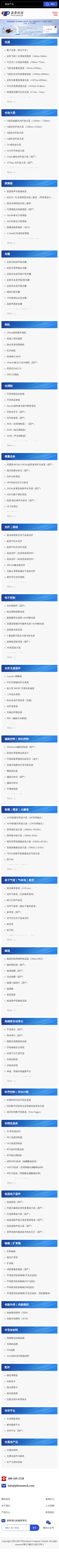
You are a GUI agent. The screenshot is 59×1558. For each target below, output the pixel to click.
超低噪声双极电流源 (17, 1001)
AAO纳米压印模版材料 (18, 1356)
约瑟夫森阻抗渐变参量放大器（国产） (25, 1208)
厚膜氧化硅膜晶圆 (15, 1338)
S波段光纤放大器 (15, 133)
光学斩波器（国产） (17, 418)
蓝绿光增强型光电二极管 (19, 203)
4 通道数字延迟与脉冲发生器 (21, 636)
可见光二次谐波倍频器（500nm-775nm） (26, 62)
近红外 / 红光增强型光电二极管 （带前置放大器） (30, 197)
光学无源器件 (13, 668)
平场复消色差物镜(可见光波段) (22, 1275)
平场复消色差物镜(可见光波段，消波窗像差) (28, 1293)
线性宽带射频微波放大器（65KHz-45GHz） (28, 841)
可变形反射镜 (13, 400)
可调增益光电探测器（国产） (21, 209)
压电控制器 (12, 1059)
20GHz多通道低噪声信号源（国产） (24, 488)
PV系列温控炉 (14, 1131)
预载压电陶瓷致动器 (17, 1041)
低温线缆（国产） (15, 1202)
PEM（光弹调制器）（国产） (21, 424)
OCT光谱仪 (12, 506)
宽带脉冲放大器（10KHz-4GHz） (23, 835)
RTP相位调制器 (14, 1155)
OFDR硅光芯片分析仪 (17, 482)
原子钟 (10, 859)
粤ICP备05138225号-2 (33, 1544)
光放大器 (10, 112)
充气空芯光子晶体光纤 (18, 918)
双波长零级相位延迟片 (18, 753)
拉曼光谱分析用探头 (17, 1399)
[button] (17, 34)
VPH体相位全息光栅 (17, 298)
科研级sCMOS (13, 356)
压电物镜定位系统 (15, 1047)
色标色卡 (11, 1381)
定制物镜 (11, 1251)
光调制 (9, 385)
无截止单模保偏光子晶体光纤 (21, 571)
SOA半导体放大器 (15, 151)
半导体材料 (11, 1330)
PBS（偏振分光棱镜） (17, 718)
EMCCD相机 (13, 374)
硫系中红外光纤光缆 (17, 547)
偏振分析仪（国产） (17, 777)
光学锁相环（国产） (17, 606)
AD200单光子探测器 (16, 215)
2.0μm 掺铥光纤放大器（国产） (22, 157)
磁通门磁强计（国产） (18, 983)
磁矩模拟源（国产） (17, 965)
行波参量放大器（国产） (19, 1214)
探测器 (9, 183)
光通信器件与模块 (15, 1456)
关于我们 (5, 1506)
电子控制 (10, 597)
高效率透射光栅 (14, 304)
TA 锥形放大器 (14, 145)
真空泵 (10, 924)
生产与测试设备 (14, 1462)
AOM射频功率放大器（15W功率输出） (26, 823)
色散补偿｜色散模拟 (17, 1304)
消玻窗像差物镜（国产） (19, 1269)
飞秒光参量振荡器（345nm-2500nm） (25, 68)
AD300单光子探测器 (16, 221)
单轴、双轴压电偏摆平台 (19, 1071)
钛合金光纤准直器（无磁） (20, 700)
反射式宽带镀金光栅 (17, 268)
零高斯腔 (11, 995)
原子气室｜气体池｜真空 (19, 880)
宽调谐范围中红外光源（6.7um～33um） (26, 92)
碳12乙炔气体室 (14, 900)
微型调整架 (12, 1375)
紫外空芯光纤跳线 (15, 577)
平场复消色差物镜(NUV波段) (21, 1281)
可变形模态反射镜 (15, 394)
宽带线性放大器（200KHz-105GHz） (24, 829)
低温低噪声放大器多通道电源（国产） (25, 1220)
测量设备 (10, 456)
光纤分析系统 (13, 476)
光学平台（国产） (15, 1431)
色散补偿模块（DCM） (18, 1318)
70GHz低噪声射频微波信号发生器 (23, 853)
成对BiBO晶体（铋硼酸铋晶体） (22, 1161)
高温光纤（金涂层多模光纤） (21, 553)
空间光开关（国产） (17, 412)
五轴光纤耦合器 (14, 712)
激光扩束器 (12, 1257)
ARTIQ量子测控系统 (17, 494)
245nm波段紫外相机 (16, 332)
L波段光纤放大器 (15, 139)
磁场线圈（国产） (15, 971)
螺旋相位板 (12, 771)
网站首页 (5, 1499)
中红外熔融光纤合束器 (18, 682)
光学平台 (10, 1410)
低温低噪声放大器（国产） (20, 1226)
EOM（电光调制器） (17, 430)
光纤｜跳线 (11, 527)
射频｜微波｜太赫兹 (17, 809)
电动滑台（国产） (15, 1035)
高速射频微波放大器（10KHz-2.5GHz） (26, 847)
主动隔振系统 (13, 1419)
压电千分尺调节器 (15, 1053)
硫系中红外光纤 (14, 541)
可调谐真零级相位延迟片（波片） (23, 759)
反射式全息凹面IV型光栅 (19, 274)
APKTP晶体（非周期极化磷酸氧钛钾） (26, 1167)
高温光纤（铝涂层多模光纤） (21, 559)
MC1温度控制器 (14, 1137)
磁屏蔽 (10, 989)
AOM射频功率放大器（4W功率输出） (25, 817)
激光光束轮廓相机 (15, 344)
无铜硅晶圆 (12, 1344)
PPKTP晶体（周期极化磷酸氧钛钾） (24, 1173)
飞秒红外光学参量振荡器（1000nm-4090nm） (29, 74)
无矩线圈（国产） (15, 977)
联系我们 (50, 1512)
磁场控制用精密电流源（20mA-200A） (25, 959)
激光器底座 (12, 1393)
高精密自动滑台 (14, 1021)
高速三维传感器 (14, 338)
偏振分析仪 (12, 783)
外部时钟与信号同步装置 (19, 1100)
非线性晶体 (11, 1123)
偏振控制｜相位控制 (17, 738)
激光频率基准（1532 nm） (19, 888)
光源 (7, 42)
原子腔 (10, 930)
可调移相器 (12, 789)
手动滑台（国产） (15, 1029)
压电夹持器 (12, 1065)
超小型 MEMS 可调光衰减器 (20, 688)
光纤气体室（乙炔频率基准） (21, 894)
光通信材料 (12, 1450)
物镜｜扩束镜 (13, 1243)
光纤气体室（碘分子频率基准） (22, 906)
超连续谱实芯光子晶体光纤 (20, 535)
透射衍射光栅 (13, 292)
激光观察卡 (12, 1387)
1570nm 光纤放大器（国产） (20, 163)
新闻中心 (50, 1499)
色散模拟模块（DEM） (18, 1312)
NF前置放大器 (14, 648)
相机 (7, 324)
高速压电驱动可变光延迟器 (20, 765)
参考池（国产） (14, 912)
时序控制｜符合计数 (17, 1092)
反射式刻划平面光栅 (17, 262)
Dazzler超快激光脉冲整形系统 (21, 406)
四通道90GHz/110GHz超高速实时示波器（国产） (30, 464)
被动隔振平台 (13, 1425)
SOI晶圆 (11, 1350)
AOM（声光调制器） (17, 436)
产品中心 (5, 1512)
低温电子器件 (13, 1193)
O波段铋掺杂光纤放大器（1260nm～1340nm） (29, 121)
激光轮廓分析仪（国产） (19, 470)
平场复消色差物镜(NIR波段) (20, 1287)
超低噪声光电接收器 (17, 191)
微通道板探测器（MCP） (19, 227)
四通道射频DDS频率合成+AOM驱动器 (25, 624)
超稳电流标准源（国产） (19, 642)
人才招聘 (50, 1506)
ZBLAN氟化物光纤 (16, 565)
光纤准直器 (12, 706)
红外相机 (11, 350)
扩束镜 (10, 1263)
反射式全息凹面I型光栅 (18, 280)
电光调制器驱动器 (15, 612)
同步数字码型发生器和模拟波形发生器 (25, 1106)
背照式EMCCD (14, 368)
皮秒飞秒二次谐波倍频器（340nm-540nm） (27, 56)
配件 (7, 1367)
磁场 (7, 950)
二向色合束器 (13, 694)
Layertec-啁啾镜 (14, 676)
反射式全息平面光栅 (17, 286)
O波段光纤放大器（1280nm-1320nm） (25, 127)
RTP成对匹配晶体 (15, 1149)
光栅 (7, 253)
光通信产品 (11, 1442)
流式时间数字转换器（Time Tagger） (24, 1112)
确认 (50, 4)
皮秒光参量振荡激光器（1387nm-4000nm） (27, 80)
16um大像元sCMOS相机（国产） (23, 362)
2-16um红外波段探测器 (18, 233)
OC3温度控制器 (14, 1143)
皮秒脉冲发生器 (14, 630)
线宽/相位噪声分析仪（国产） (21, 500)
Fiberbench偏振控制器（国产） (22, 747)
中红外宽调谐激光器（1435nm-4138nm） (26, 86)
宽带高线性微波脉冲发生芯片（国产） (25, 1232)
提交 (35, 1527)
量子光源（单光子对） (18, 50)
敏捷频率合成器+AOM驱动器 (21, 618)
